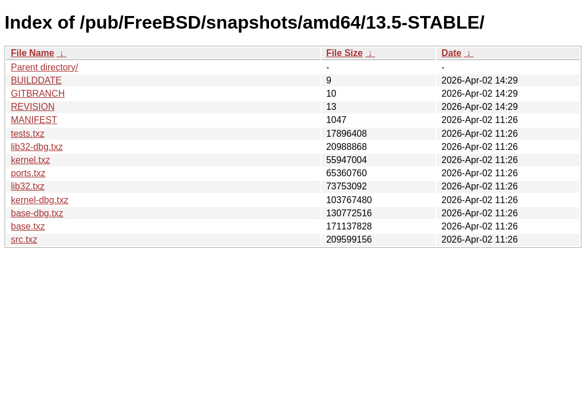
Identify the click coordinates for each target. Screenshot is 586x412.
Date (451, 53)
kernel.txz (30, 160)
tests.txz (28, 133)
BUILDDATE (36, 80)
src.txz (24, 239)
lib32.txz (28, 186)
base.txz (28, 226)
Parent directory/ (44, 67)
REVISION (32, 107)
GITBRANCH (38, 93)
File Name (32, 53)
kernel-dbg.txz (40, 200)
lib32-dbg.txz (37, 147)
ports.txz (28, 173)
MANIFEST (34, 120)
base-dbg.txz (37, 213)
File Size (344, 53)
